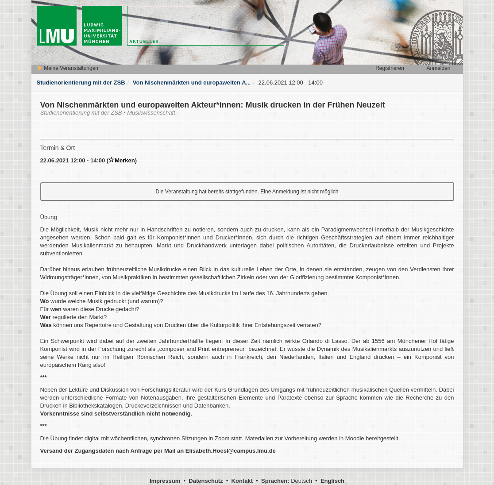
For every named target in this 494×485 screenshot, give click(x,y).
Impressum (165, 480)
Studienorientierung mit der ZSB (81, 82)
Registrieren (389, 68)
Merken (121, 160)
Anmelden (438, 68)
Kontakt (242, 480)
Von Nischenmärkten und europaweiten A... (192, 82)
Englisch (332, 480)
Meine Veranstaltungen (67, 68)
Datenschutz (206, 480)
